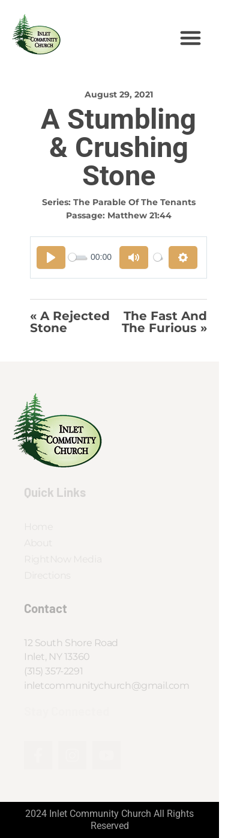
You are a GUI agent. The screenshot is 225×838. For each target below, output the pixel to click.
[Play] (51, 257)
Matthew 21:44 (139, 215)
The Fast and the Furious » (164, 322)
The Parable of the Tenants (134, 202)
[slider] (77, 257)
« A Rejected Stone (70, 322)
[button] (191, 38)
